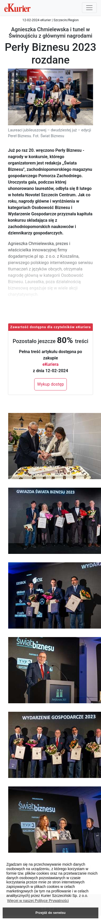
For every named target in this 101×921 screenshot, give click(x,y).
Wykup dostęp (50, 384)
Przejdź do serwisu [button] (50, 913)
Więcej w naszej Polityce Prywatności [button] (38, 900)
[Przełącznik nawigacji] (89, 7)
